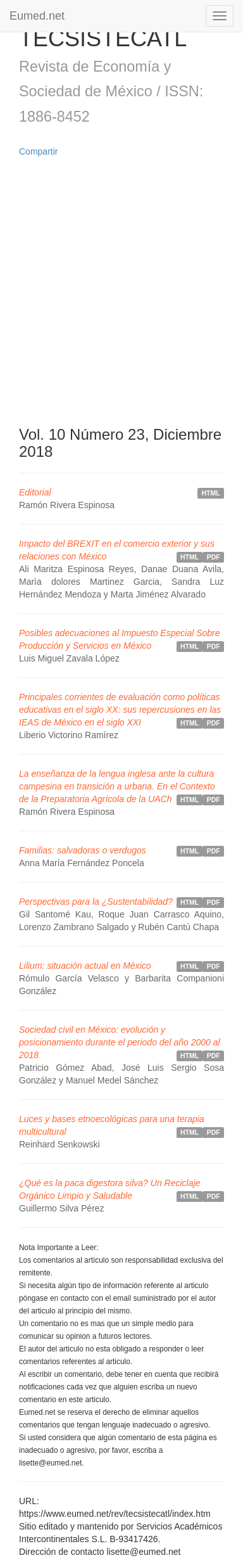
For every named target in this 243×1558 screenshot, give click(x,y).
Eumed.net (37, 16)
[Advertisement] (121, 292)
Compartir (38, 151)
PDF (213, 557)
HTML (211, 493)
